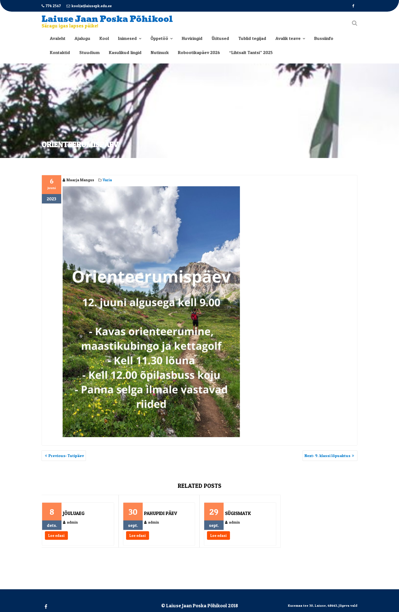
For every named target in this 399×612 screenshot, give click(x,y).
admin (70, 524)
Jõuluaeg (74, 515)
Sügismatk (238, 515)
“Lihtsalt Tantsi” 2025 (251, 52)
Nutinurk (160, 52)
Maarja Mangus (78, 180)
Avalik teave (288, 38)
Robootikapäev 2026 (199, 52)
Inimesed (127, 38)
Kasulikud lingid (125, 52)
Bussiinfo (323, 38)
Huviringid (192, 38)
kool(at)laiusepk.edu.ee (89, 6)
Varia (107, 180)
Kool (104, 38)
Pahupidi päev (160, 515)
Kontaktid (60, 52)
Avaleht (57, 38)
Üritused (220, 38)
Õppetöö (159, 38)
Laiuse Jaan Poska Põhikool (107, 19)
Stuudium (89, 52)
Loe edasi (56, 538)
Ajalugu (82, 38)
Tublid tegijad (252, 38)
